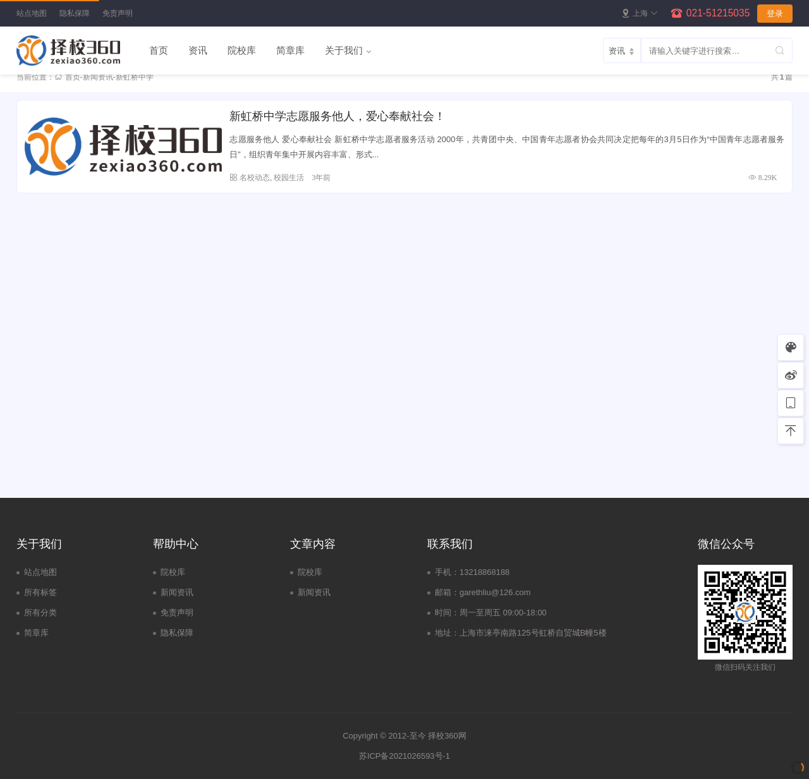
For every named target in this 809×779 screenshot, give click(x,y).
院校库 (242, 50)
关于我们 (344, 50)
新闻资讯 (98, 77)
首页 (158, 50)
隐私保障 (74, 13)
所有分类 (40, 612)
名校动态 (255, 177)
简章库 (290, 50)
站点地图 (31, 13)
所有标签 (40, 592)
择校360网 (447, 735)
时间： (447, 612)
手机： (447, 572)
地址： (447, 632)
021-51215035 (718, 13)
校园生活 (289, 177)
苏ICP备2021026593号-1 (404, 756)
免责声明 (117, 13)
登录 (775, 13)
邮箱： (447, 592)
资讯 (197, 50)
